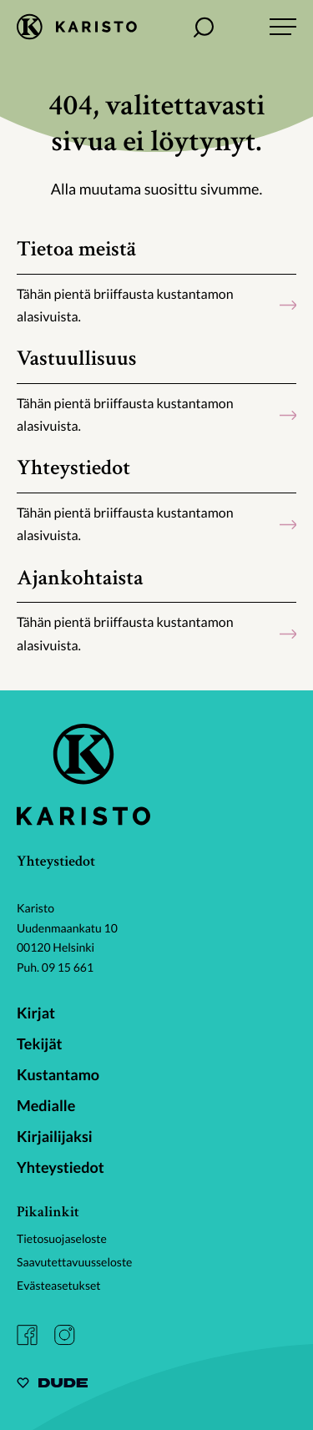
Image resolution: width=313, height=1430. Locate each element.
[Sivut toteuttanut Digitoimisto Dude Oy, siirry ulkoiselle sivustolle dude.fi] (52, 1385)
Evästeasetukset (59, 1285)
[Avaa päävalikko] (283, 26)
